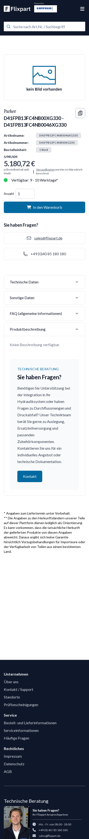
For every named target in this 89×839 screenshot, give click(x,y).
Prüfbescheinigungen (21, 704)
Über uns (11, 681)
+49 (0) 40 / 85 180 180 (53, 830)
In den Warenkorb (44, 207)
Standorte (12, 697)
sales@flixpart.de (50, 836)
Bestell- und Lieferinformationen (30, 722)
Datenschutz (14, 763)
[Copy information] (80, 113)
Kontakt (30, 476)
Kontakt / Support (18, 689)
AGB (8, 771)
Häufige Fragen (16, 738)
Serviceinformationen (21, 730)
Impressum (13, 756)
